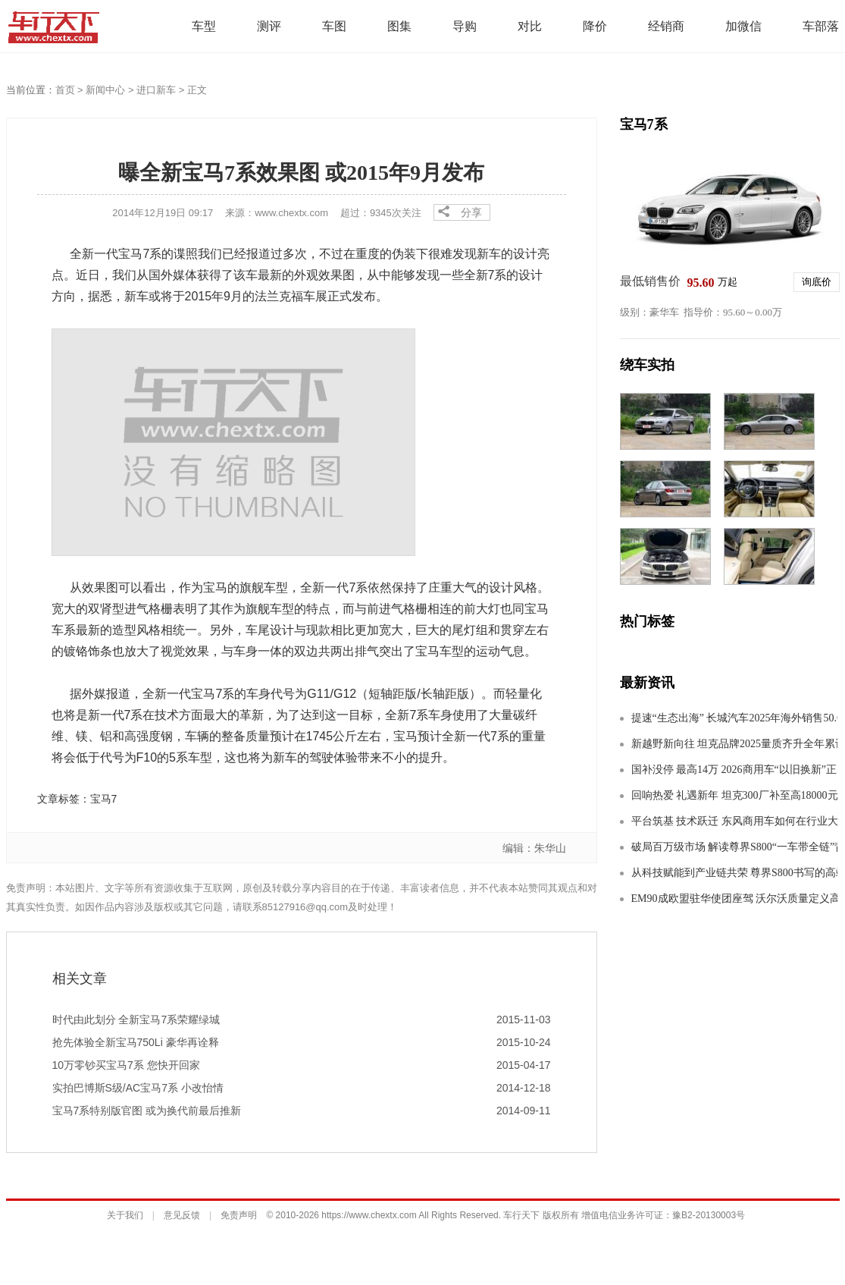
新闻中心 (105, 90)
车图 (334, 26)
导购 (464, 26)
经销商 (666, 26)
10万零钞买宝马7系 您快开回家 (126, 1065)
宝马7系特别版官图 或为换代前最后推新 (147, 1110)
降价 (595, 26)
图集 (399, 26)
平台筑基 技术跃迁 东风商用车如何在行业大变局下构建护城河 (734, 821)
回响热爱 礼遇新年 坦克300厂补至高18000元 (734, 795)
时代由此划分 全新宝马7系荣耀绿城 (136, 1019)
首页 (65, 90)
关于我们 (125, 1215)
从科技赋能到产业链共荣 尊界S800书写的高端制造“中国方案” (734, 872)
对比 (530, 26)
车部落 (821, 26)
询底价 (816, 281)
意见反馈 (182, 1215)
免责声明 (239, 1215)
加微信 (743, 26)
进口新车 (156, 90)
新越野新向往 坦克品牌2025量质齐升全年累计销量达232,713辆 (734, 743)
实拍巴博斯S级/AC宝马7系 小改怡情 (138, 1088)
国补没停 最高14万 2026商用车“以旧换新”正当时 (734, 769)
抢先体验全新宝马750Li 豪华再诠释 (135, 1042)
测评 (269, 26)
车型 (204, 26)
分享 (471, 212)
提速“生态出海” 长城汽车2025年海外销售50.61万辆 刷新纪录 (734, 718)
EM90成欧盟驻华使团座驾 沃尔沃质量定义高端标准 (734, 898)
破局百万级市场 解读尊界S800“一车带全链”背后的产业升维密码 (734, 847)
